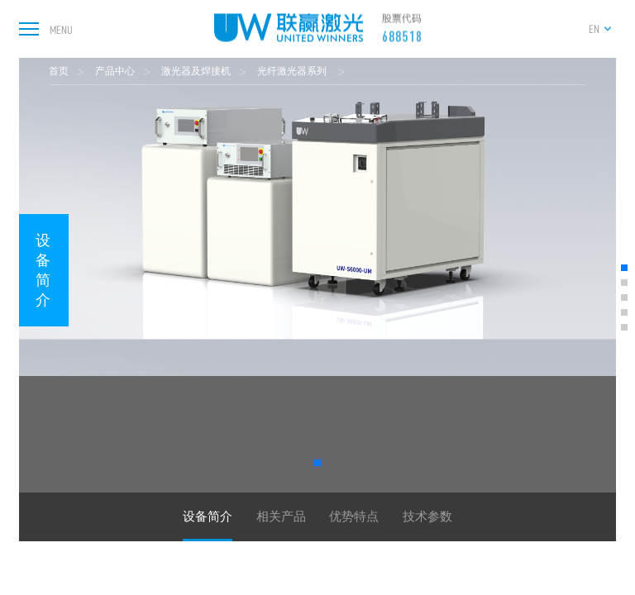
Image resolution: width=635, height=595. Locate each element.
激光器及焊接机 (196, 71)
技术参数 (427, 516)
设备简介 (43, 270)
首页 (59, 71)
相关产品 (281, 516)
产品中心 (115, 71)
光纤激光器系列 (293, 71)
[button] (317, 462)
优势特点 (354, 516)
